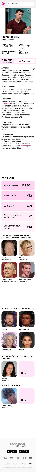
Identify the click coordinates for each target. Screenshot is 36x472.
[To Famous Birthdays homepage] (3, 4)
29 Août (4, 46)
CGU (30, 463)
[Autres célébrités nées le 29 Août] (27, 369)
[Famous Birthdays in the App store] (12, 451)
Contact (15, 463)
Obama (6, 104)
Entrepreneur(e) (8, 39)
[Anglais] (5, 458)
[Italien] (24, 458)
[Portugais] (18, 458)
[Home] (18, 444)
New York (5, 53)
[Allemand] (30, 458)
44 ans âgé (23, 53)
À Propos (7, 463)
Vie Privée (23, 463)
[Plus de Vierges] (27, 396)
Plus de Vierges (10, 385)
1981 (11, 46)
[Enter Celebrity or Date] (21, 4)
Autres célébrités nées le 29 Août (16, 357)
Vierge (21, 48)
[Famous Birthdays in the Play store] (24, 451)
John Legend (26, 146)
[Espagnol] (11, 458)
